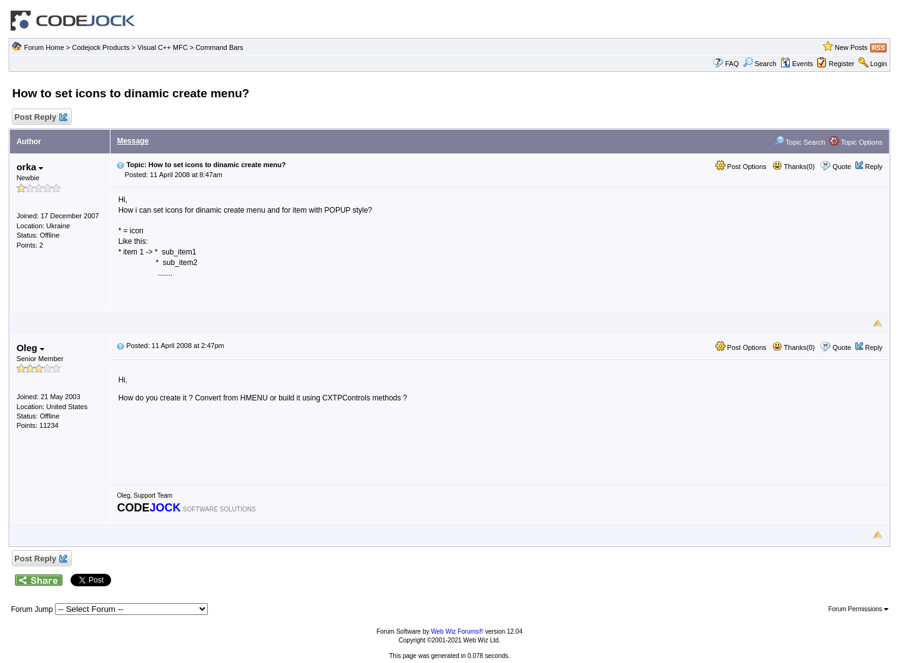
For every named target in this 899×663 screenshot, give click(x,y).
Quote (841, 166)
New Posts (851, 47)
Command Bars (219, 47)
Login (878, 63)
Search (760, 63)
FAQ (732, 63)
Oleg (30, 347)
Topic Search (799, 142)
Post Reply (40, 117)
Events (796, 63)
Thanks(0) (793, 166)
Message (133, 141)
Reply (873, 166)
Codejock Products (100, 47)
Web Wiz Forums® (457, 631)
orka (29, 167)
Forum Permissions (858, 609)
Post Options (741, 166)
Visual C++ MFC (162, 47)
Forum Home (44, 47)
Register (842, 63)
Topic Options (856, 142)
